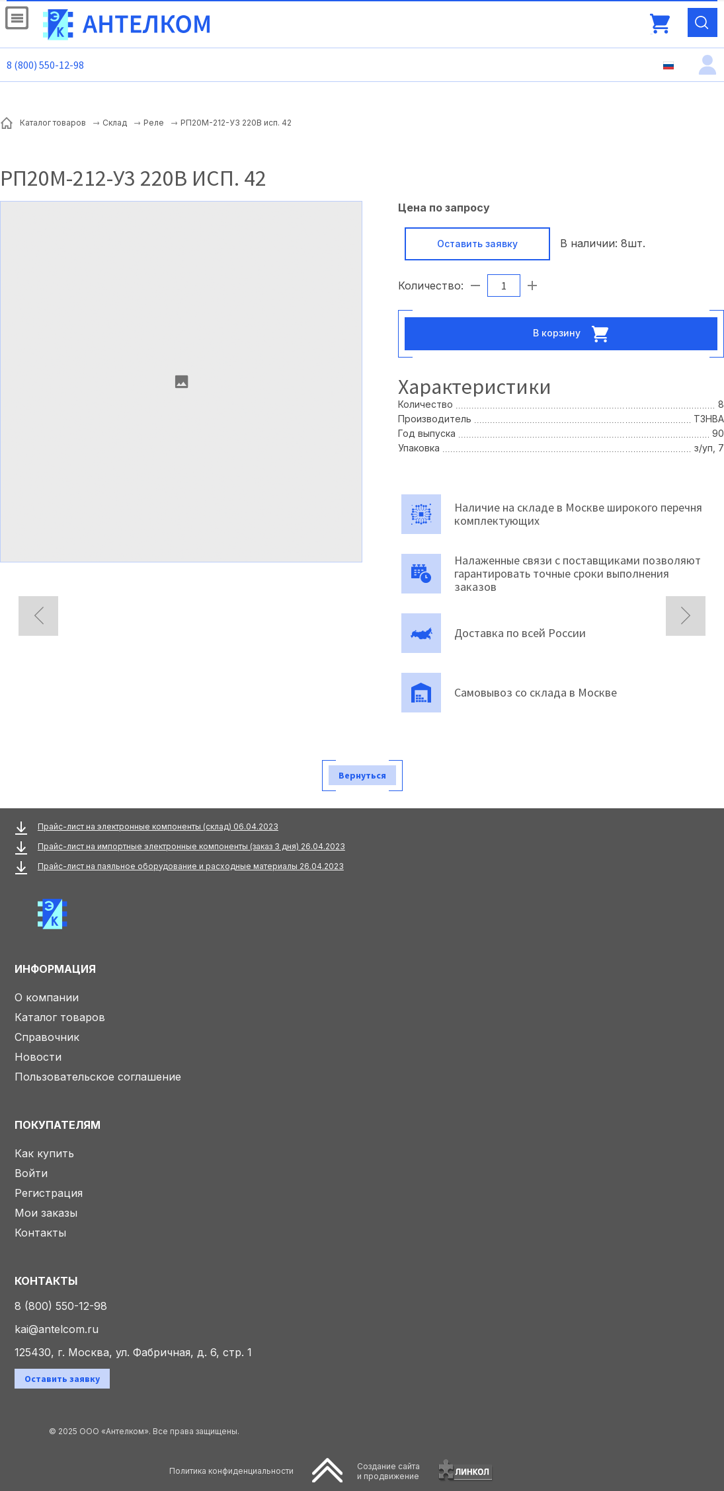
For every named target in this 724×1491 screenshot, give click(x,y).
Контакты (40, 1232)
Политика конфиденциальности (231, 1471)
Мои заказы (46, 1212)
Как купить (44, 1153)
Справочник (47, 1037)
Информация (55, 968)
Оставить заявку (477, 243)
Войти (31, 1173)
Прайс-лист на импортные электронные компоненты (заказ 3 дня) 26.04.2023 (191, 846)
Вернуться (362, 775)
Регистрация (49, 1193)
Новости (38, 1056)
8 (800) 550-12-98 (45, 64)
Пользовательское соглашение (98, 1076)
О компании (47, 997)
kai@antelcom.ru (57, 1329)
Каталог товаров (60, 1017)
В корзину (574, 333)
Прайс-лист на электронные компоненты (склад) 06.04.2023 (158, 826)
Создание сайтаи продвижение (388, 1471)
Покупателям (58, 1124)
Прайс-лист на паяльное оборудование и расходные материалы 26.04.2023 (191, 866)
